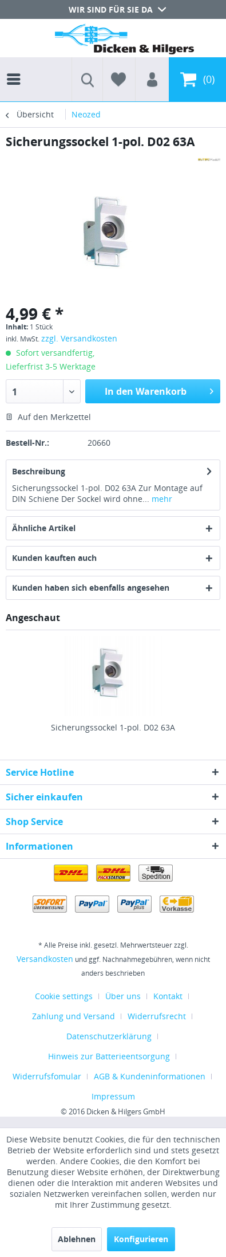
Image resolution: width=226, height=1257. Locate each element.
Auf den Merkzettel (48, 416)
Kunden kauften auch (54, 557)
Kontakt (168, 996)
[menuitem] (16, 68)
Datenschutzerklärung (109, 1036)
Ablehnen (77, 1239)
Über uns (123, 996)
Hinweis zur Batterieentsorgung (109, 1056)
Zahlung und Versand (73, 1016)
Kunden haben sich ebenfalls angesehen (90, 587)
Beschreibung (38, 471)
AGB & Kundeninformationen (149, 1076)
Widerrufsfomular (47, 1076)
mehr (160, 498)
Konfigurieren (141, 1239)
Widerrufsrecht (157, 1016)
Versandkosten (45, 958)
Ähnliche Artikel (44, 528)
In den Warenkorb (159, 390)
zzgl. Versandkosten (79, 338)
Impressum (113, 1096)
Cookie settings (64, 996)
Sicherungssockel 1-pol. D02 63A (113, 727)
